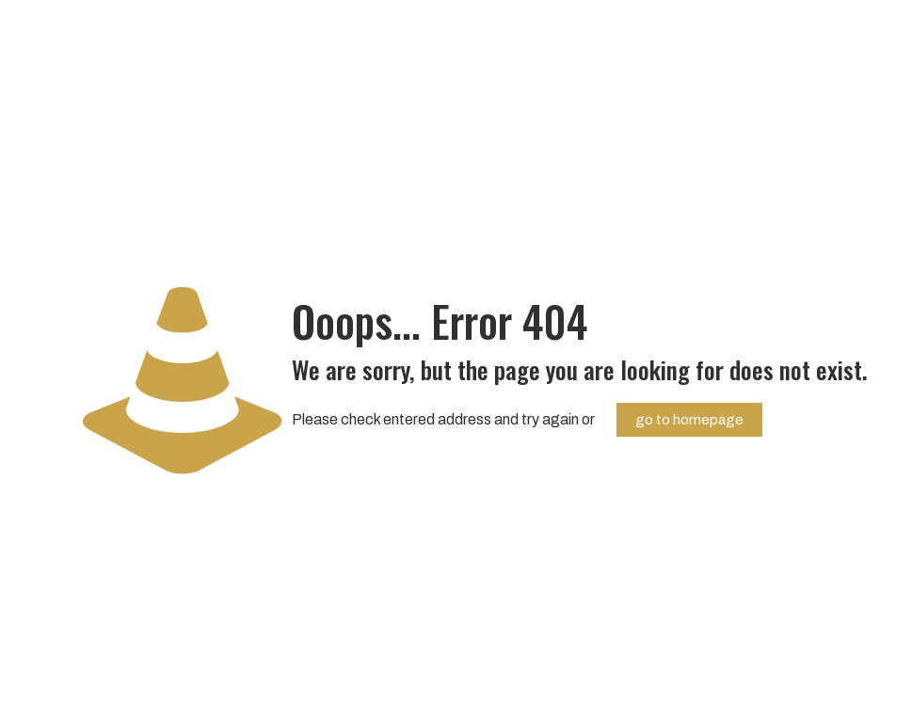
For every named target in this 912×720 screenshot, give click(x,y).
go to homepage (689, 419)
